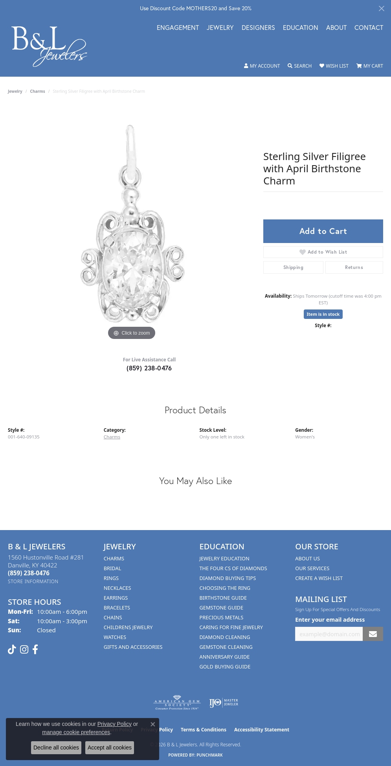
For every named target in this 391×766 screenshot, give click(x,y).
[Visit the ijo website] (224, 703)
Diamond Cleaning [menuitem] (225, 637)
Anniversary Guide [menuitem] (225, 656)
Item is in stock (323, 314)
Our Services (312, 568)
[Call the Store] (29, 573)
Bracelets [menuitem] (117, 607)
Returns (354, 267)
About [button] (336, 28)
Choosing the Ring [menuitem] (225, 587)
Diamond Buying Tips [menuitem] (228, 578)
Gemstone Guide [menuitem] (222, 607)
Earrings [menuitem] (116, 597)
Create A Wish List (319, 578)
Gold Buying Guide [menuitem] (225, 666)
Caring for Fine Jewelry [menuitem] (231, 627)
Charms (37, 91)
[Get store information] (33, 581)
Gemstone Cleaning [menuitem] (226, 646)
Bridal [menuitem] (112, 568)
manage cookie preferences (76, 732)
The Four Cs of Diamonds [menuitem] (233, 568)
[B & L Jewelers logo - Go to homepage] (53, 46)
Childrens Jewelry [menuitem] (128, 627)
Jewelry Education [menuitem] (225, 558)
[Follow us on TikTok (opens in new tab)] (12, 649)
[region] (132, 224)
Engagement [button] (178, 28)
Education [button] (300, 28)
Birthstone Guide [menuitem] (223, 597)
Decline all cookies (56, 747)
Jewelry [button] (220, 28)
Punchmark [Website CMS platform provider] (209, 755)
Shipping (293, 267)
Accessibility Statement (261, 729)
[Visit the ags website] (177, 703)
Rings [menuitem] (111, 578)
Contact (368, 28)
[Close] (381, 8)
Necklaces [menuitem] (117, 587)
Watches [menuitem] (115, 637)
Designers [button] (258, 28)
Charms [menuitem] (114, 558)
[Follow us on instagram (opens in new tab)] (24, 649)
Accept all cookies (110, 747)
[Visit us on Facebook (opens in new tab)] (35, 649)
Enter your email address (330, 619)
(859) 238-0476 (149, 368)
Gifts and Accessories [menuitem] (133, 646)
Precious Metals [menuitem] (222, 617)
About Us (307, 558)
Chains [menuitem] (113, 617)
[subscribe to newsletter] (373, 634)
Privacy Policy (114, 724)
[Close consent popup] (153, 724)
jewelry (15, 91)
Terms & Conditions (203, 729)
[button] (262, 66)
